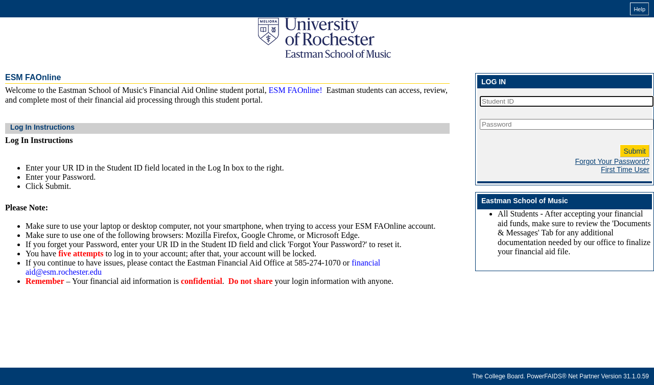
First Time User (625, 169)
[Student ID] (566, 101)
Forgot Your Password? (612, 161)
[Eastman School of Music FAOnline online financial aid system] (324, 38)
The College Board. (498, 376)
